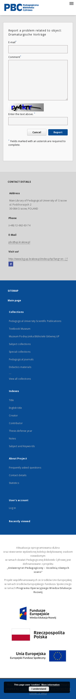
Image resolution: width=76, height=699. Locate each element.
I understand (39, 688)
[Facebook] (11, 264)
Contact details (18, 475)
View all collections (20, 378)
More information (50, 684)
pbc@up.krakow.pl (19, 242)
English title (15, 408)
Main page (14, 300)
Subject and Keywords (22, 446)
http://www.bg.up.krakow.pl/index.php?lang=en (38, 259)
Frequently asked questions (25, 467)
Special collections (19, 351)
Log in (12, 508)
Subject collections (20, 344)
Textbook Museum (20, 328)
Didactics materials (20, 367)
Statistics (14, 483)
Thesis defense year (20, 431)
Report (58, 132)
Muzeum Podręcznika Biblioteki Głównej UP (34, 336)
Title (11, 400)
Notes (12, 438)
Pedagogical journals (21, 359)
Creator (13, 415)
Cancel (36, 132)
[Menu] (71, 3)
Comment (14, 57)
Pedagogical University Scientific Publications (35, 321)
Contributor (16, 423)
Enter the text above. (21, 114)
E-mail (12, 42)
